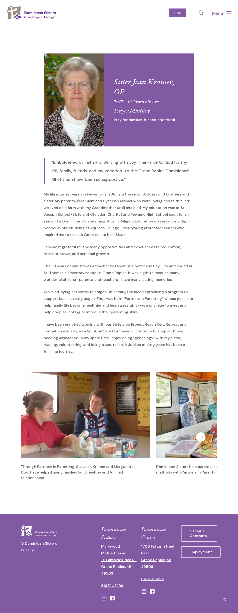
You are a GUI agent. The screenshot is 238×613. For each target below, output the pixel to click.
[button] (221, 12)
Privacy (27, 550)
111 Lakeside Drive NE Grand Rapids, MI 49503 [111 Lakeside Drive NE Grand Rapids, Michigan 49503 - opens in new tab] (119, 566)
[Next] (200, 437)
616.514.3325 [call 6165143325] (152, 579)
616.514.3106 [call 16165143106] (112, 585)
